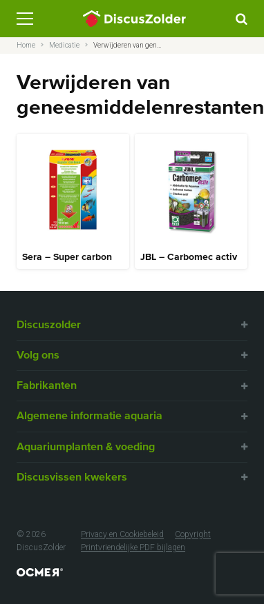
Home (26, 45)
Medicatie (64, 45)
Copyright (193, 534)
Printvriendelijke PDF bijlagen (133, 547)
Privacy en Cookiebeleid (122, 534)
